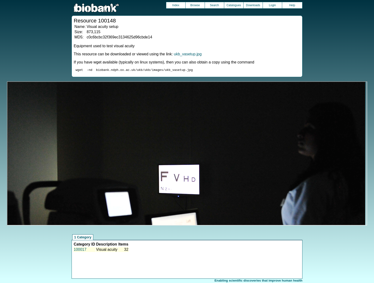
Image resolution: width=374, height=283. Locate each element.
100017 (80, 250)
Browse (195, 5)
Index (175, 5)
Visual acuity (107, 250)
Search (214, 5)
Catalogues (234, 5)
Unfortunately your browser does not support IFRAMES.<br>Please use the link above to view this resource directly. (187, 154)
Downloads (253, 5)
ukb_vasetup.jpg (188, 54)
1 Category (82, 238)
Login (272, 5)
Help (292, 5)
